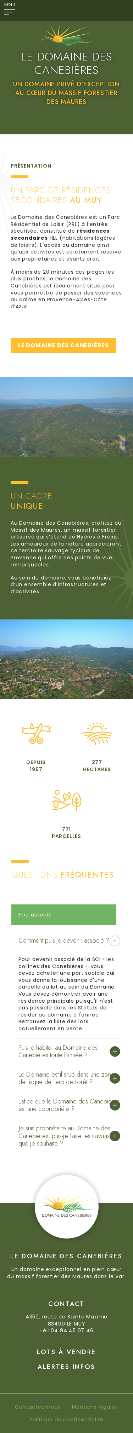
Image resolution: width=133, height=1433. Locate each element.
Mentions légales (95, 1406)
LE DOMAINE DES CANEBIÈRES (63, 345)
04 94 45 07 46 (72, 1330)
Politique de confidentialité (66, 1419)
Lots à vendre (66, 1352)
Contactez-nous (37, 1406)
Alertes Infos (66, 1366)
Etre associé (35, 914)
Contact (66, 1304)
